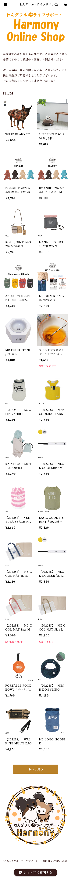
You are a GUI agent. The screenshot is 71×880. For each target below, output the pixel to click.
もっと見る (35, 769)
